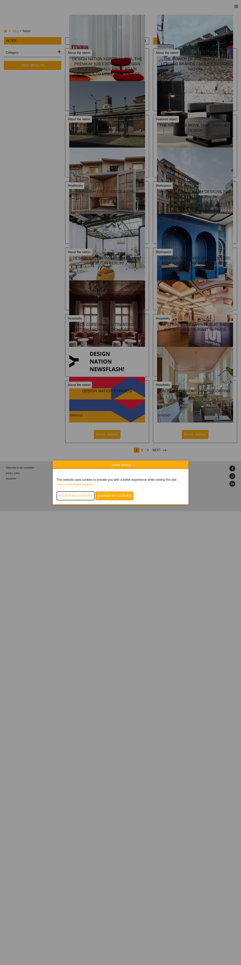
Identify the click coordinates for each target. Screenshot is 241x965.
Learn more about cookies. (75, 484)
